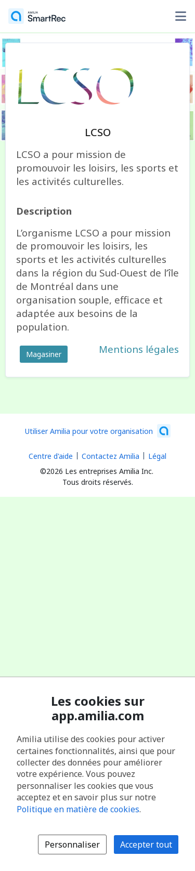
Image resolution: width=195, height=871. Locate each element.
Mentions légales (139, 348)
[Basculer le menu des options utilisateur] (180, 16)
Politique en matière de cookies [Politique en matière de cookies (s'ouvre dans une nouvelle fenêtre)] (78, 809)
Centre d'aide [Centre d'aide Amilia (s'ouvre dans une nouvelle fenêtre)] (51, 456)
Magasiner (43, 354)
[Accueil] (37, 16)
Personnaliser (72, 844)
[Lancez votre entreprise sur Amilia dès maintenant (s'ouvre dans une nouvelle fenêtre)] (98, 431)
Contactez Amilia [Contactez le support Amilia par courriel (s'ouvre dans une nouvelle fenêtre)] (110, 456)
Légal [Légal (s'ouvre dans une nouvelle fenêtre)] (157, 456)
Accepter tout (146, 844)
